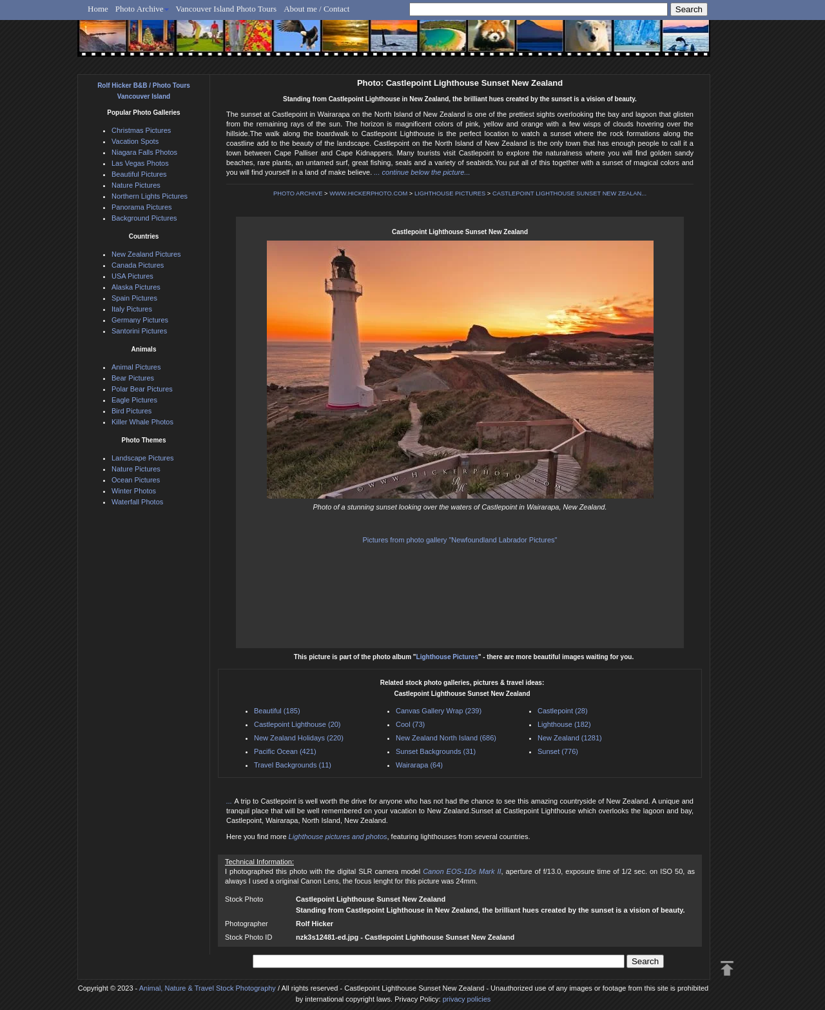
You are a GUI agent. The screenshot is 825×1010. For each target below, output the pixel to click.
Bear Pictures (133, 378)
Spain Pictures (134, 298)
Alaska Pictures (136, 287)
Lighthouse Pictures (447, 656)
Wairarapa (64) (419, 765)
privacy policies (467, 999)
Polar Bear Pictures (142, 389)
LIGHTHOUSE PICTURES (449, 193)
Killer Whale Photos (142, 422)
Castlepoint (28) (563, 711)
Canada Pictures (138, 265)
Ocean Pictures (136, 480)
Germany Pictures (140, 320)
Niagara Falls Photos (144, 152)
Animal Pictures (136, 367)
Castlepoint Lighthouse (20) (297, 724)
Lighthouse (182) (564, 724)
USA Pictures (132, 276)
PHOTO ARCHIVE (298, 193)
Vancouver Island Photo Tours (226, 9)
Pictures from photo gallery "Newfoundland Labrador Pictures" (460, 540)
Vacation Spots (135, 141)
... (230, 801)
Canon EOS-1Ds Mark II (462, 871)
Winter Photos (134, 491)
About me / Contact (316, 9)
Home (98, 9)
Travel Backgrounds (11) (292, 765)
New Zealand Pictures (146, 254)
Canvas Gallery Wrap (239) (438, 711)
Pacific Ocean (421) (285, 751)
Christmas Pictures (141, 130)
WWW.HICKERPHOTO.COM (368, 193)
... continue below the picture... (422, 172)
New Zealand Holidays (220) (299, 738)
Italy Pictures (132, 309)
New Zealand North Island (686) (446, 738)
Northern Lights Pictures (150, 196)
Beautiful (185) (277, 711)
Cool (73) (410, 724)
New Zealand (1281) (570, 738)
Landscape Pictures (143, 458)
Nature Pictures (136, 185)
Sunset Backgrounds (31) (436, 751)
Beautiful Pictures (139, 174)
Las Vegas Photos (140, 163)
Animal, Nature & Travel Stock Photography (207, 988)
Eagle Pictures (134, 400)
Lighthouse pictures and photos (338, 836)
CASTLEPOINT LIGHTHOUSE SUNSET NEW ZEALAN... (569, 193)
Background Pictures (144, 218)
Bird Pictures (131, 411)
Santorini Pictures (139, 331)
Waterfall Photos (137, 502)
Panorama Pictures (142, 207)
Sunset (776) (558, 751)
